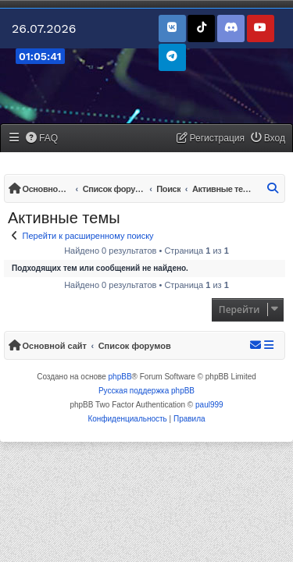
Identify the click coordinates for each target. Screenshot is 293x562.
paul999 (209, 404)
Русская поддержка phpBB (146, 390)
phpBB (120, 376)
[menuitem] (42, 138)
